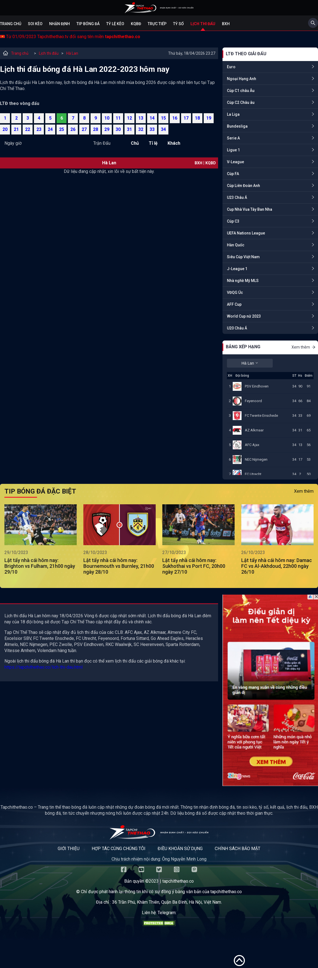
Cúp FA (233, 174)
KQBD (210, 163)
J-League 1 (237, 269)
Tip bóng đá (88, 24)
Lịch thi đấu (49, 53)
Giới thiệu (69, 848)
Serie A (233, 138)
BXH (226, 24)
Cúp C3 (233, 221)
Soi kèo (35, 24)
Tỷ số (178, 24)
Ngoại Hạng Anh (241, 79)
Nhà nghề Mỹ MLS (243, 280)
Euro (231, 67)
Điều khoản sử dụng (180, 848)
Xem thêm (304, 347)
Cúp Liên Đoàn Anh (243, 185)
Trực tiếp (157, 24)
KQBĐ (136, 24)
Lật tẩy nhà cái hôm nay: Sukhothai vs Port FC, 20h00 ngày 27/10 (193, 566)
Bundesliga (237, 126)
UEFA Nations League (246, 233)
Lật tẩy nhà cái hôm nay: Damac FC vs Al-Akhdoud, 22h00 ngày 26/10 (276, 566)
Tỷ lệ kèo (115, 24)
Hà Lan (72, 53)
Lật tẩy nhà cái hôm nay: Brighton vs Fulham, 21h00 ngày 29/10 (39, 566)
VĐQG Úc (235, 292)
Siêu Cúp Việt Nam (243, 257)
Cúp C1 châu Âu (241, 90)
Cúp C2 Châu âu (241, 102)
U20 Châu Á (237, 328)
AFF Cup (234, 304)
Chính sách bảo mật (237, 848)
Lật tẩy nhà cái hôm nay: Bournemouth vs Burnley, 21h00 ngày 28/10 (118, 566)
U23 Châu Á (237, 197)
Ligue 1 (233, 150)
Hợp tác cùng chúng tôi (118, 848)
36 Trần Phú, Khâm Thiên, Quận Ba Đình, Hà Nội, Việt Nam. (167, 902)
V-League (235, 162)
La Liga (233, 114)
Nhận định (59, 24)
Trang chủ (10, 24)
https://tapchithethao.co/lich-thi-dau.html (43, 667)
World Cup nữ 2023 (244, 316)
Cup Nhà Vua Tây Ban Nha (249, 209)
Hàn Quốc (235, 245)
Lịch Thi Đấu (202, 24)
